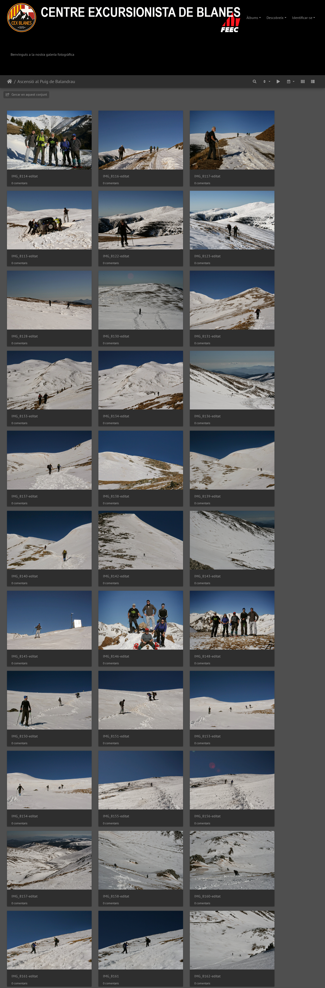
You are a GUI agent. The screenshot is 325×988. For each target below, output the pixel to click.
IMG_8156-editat (183, 598)
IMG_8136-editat (263, 311)
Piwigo (176, 978)
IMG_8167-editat (24, 813)
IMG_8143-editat (104, 455)
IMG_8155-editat (104, 598)
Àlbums (252, 17)
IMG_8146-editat (263, 455)
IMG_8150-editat (104, 526)
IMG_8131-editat (25, 311)
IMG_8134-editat (183, 311)
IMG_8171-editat (263, 813)
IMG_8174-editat (104, 885)
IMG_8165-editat (263, 741)
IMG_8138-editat (104, 383)
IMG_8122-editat (25, 239)
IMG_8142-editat (25, 455)
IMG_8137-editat (24, 383)
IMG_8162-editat (25, 741)
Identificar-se (302, 17)
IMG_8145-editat (183, 455)
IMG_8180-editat (25, 957)
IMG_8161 (258, 670)
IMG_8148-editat (25, 526)
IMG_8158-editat (25, 670)
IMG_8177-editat (263, 885)
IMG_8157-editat (263, 598)
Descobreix (275, 17)
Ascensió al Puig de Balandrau (46, 81)
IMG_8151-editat (183, 526)
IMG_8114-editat (25, 168)
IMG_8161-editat (183, 670)
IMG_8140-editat (263, 383)
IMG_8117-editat (183, 168)
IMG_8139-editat (183, 383)
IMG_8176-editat (183, 885)
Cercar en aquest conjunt (26, 94)
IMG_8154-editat (25, 598)
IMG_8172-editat (25, 885)
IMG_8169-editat (104, 813)
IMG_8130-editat (263, 239)
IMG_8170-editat (183, 813)
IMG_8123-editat (104, 239)
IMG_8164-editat (183, 741)
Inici (9, 81)
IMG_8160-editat (104, 670)
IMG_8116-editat (104, 168)
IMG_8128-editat (183, 239)
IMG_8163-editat (104, 741)
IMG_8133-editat (104, 311)
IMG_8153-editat (263, 526)
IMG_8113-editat (263, 168)
